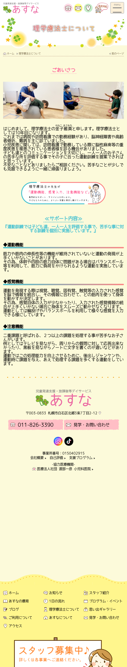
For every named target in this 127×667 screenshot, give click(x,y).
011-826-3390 (35, 424)
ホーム (10, 53)
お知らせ (55, 592)
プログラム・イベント (106, 601)
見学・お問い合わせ (92, 425)
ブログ (14, 609)
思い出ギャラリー (102, 609)
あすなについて (60, 617)
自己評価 (58, 457)
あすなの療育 (19, 601)
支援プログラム (83, 457)
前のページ (118, 53)
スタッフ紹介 (99, 592)
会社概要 (39, 457)
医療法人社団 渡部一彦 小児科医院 (66, 468)
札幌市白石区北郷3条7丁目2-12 (72, 413)
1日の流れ (57, 601)
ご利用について (20, 617)
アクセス (15, 625)
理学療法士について (30, 53)
